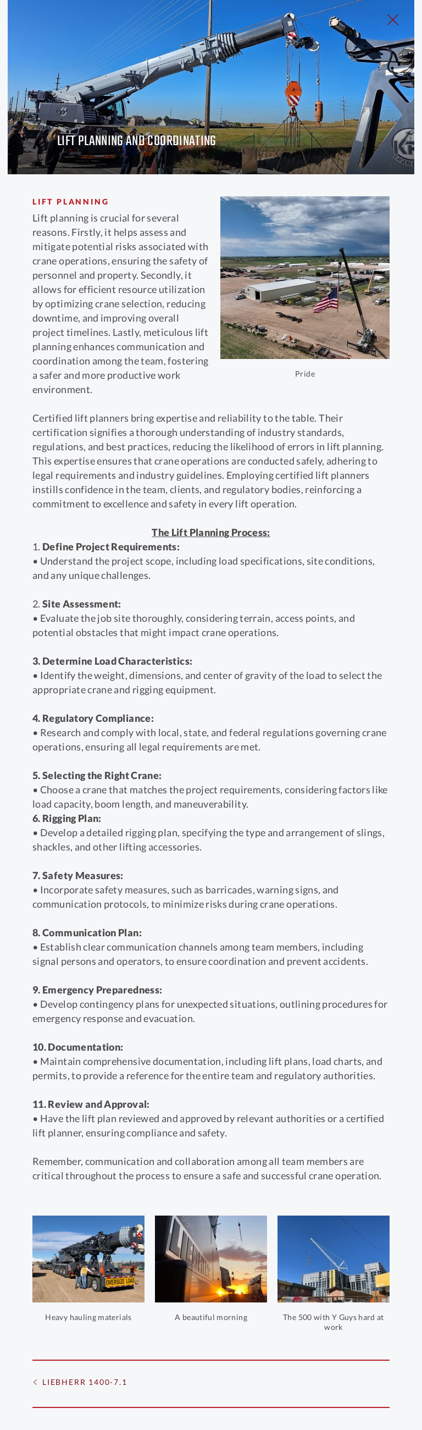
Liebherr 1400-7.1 (84, 1382)
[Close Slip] (392, 19)
